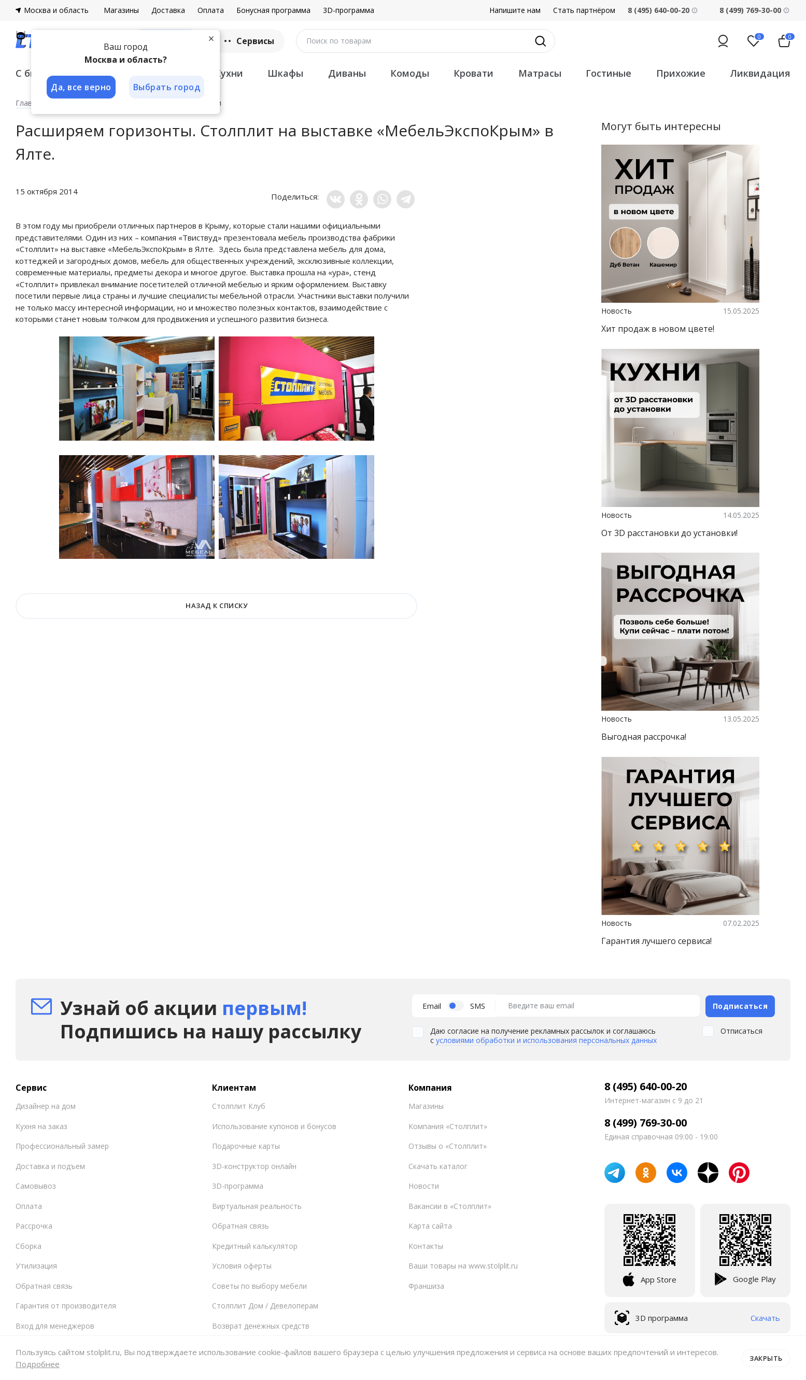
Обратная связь (44, 1285)
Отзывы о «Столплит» (447, 1145)
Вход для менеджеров (55, 1325)
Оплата (210, 10)
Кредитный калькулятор (255, 1245)
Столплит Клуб (238, 1105)
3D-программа (348, 10)
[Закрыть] (212, 38)
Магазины (121, 10)
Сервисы (248, 41)
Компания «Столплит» (447, 1125)
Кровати (473, 73)
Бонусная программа (273, 10)
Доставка (168, 10)
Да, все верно (81, 87)
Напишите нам (515, 10)
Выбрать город (168, 87)
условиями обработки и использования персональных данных (546, 1040)
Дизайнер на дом (46, 1105)
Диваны (347, 73)
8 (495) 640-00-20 (645, 1086)
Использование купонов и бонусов (274, 1125)
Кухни (229, 73)
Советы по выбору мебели (259, 1285)
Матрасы (539, 73)
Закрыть (766, 1357)
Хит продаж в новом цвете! (657, 328)
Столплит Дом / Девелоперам (265, 1305)
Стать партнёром (584, 10)
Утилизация (36, 1265)
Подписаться (740, 1005)
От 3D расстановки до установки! (669, 533)
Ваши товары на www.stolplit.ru (463, 1265)
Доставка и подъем (50, 1165)
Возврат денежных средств (260, 1325)
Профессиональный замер (62, 1145)
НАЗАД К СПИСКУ (216, 605)
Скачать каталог (438, 1165)
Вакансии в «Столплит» (449, 1205)
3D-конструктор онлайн (254, 1165)
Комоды (409, 73)
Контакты (425, 1245)
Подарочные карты (246, 1145)
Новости (423, 1185)
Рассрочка (34, 1225)
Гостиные (608, 73)
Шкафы (285, 73)
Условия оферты (242, 1265)
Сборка (28, 1245)
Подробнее (38, 1364)
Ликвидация (760, 73)
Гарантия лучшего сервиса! (656, 941)
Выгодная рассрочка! (643, 736)
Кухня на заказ (41, 1125)
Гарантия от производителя (66, 1305)
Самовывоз (36, 1185)
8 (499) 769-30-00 (750, 10)
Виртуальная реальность (257, 1205)
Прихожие (680, 73)
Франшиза (426, 1285)
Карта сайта (430, 1225)
